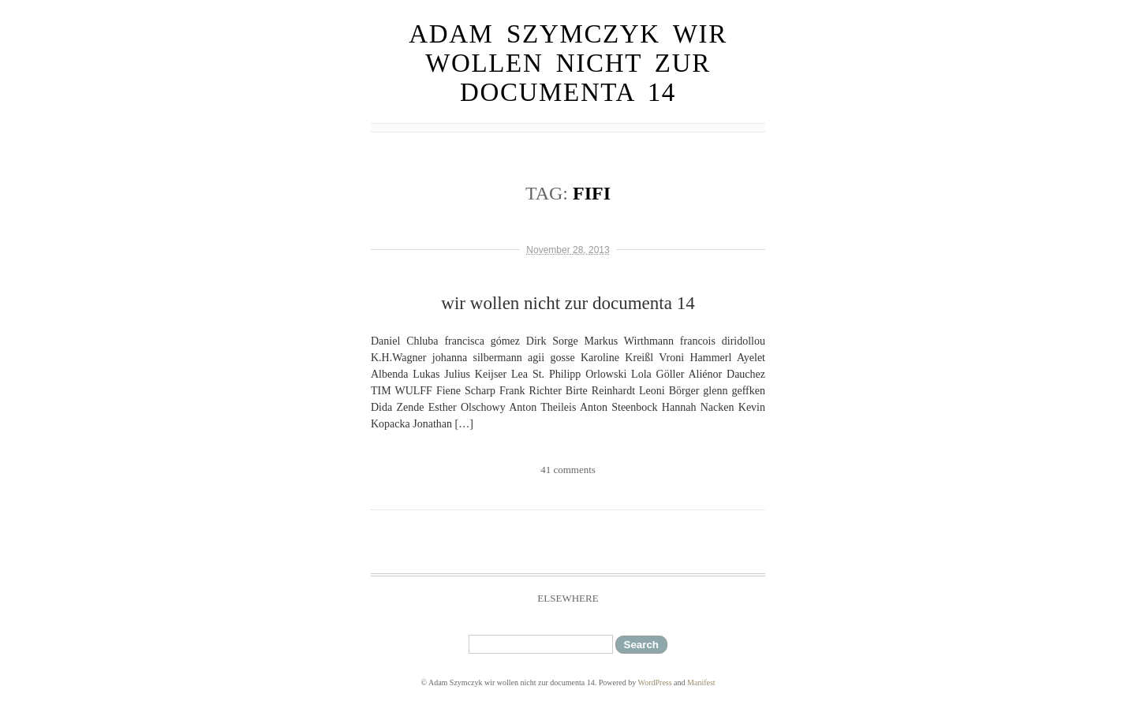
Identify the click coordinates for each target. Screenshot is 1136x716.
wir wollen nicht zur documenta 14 (567, 303)
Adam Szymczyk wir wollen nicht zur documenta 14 (568, 63)
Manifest (701, 682)
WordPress (655, 682)
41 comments (568, 469)
